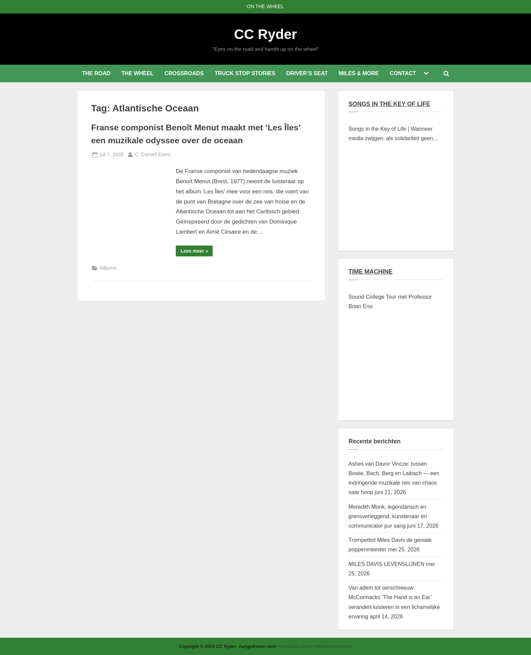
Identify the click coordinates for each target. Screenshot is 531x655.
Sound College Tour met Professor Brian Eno (390, 301)
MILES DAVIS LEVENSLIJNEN (386, 564)
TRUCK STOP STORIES (245, 73)
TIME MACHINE (370, 271)
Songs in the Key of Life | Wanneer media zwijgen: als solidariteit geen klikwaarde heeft (390, 134)
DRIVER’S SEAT (307, 73)
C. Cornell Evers (153, 153)
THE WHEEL (137, 73)
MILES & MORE (359, 73)
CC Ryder (265, 34)
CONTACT (403, 73)
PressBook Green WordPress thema (315, 646)
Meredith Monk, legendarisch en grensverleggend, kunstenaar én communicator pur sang (387, 516)
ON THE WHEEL (265, 6)
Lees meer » (196, 252)
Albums (108, 268)
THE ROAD (96, 73)
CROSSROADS (184, 73)
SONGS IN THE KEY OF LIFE (389, 104)
